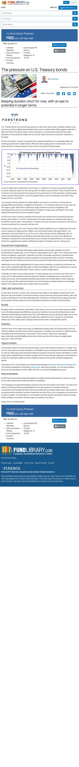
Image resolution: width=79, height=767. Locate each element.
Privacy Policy (6, 463)
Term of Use (28, 463)
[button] (75, 13)
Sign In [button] (66, 2)
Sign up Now (59, 45)
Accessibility (17, 463)
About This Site (40, 463)
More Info (59, 51)
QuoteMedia (31, 476)
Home (3, 7)
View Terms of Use (58, 476)
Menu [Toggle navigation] (53, 7)
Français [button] (73, 2)
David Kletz (54, 79)
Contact (51, 463)
